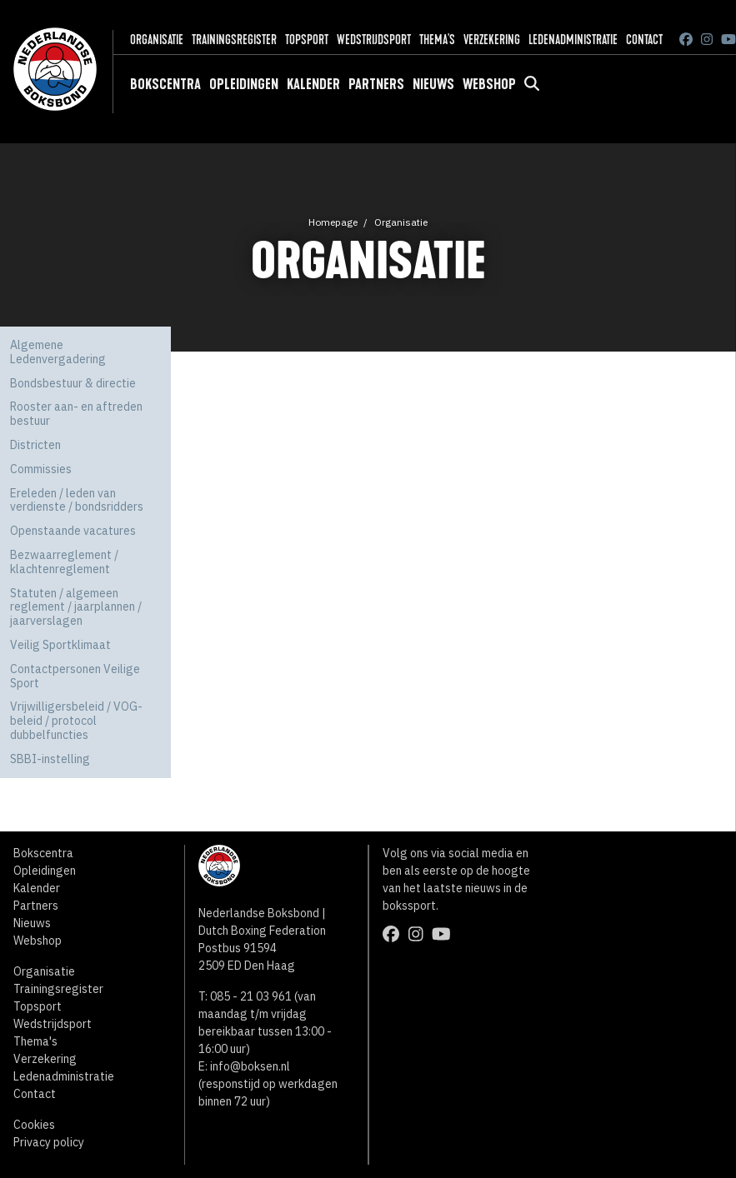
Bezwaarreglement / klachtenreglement (64, 562)
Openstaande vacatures (73, 530)
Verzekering (491, 39)
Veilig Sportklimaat (60, 644)
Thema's (437, 39)
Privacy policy (48, 1142)
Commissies (41, 469)
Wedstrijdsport (374, 39)
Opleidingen (243, 84)
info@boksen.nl (250, 1066)
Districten (35, 444)
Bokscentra (165, 84)
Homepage (333, 222)
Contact (644, 39)
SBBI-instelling (50, 758)
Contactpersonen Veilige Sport (75, 676)
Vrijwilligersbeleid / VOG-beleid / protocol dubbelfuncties (76, 720)
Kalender (313, 84)
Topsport (306, 39)
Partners (376, 84)
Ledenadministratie (573, 39)
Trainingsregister (234, 39)
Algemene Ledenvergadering (58, 352)
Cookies (34, 1124)
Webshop (489, 84)
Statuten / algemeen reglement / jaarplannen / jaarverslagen (76, 607)
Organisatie (156, 39)
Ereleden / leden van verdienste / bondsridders (76, 500)
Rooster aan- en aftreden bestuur (76, 413)
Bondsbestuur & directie (73, 383)
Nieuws (433, 84)
